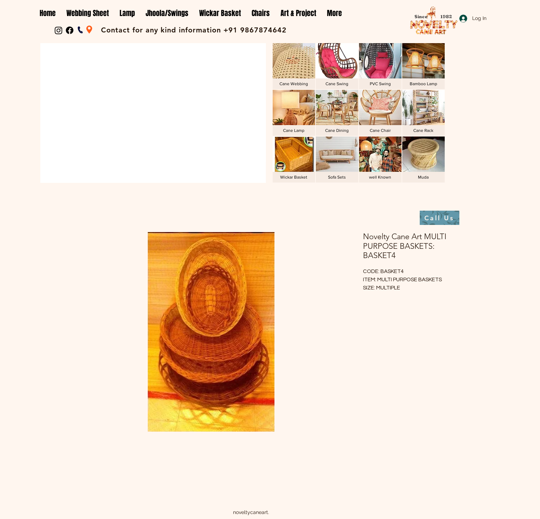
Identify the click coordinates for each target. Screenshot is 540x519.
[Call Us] (439, 218)
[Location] (89, 29)
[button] (87, 13)
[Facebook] (70, 30)
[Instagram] (59, 30)
